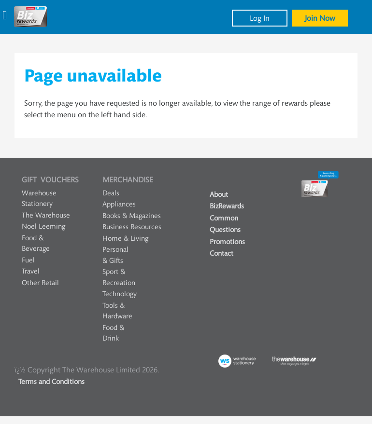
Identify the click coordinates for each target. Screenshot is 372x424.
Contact (221, 253)
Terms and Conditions (51, 382)
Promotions (227, 242)
